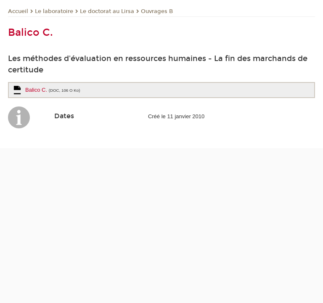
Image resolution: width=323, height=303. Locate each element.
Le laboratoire (54, 11)
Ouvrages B (157, 11)
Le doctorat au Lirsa (107, 11)
